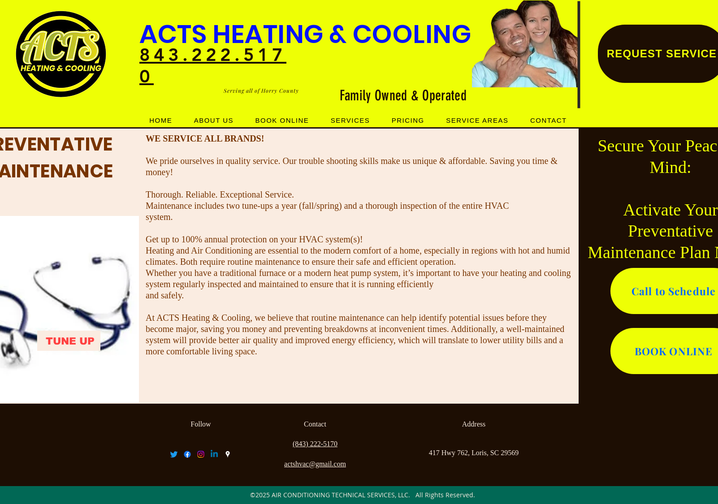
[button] (350, 120)
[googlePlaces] (227, 454)
